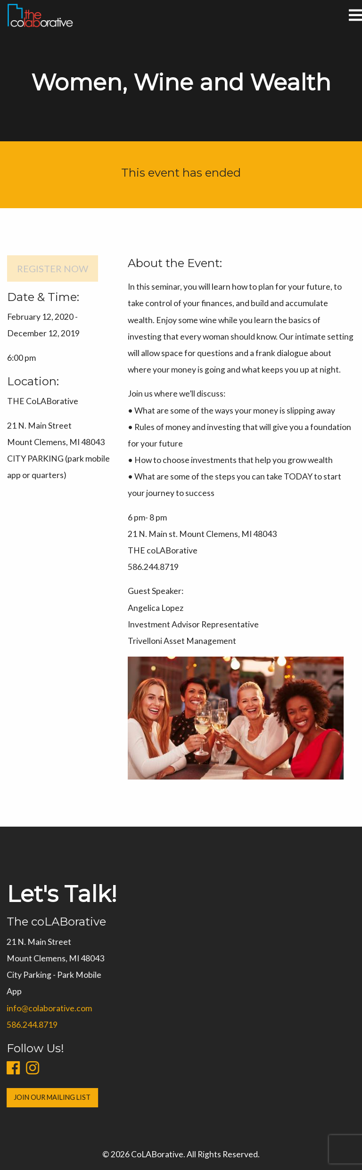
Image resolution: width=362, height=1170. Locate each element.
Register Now (52, 268)
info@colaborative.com (46, 1008)
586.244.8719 (28, 1025)
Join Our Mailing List (49, 1097)
